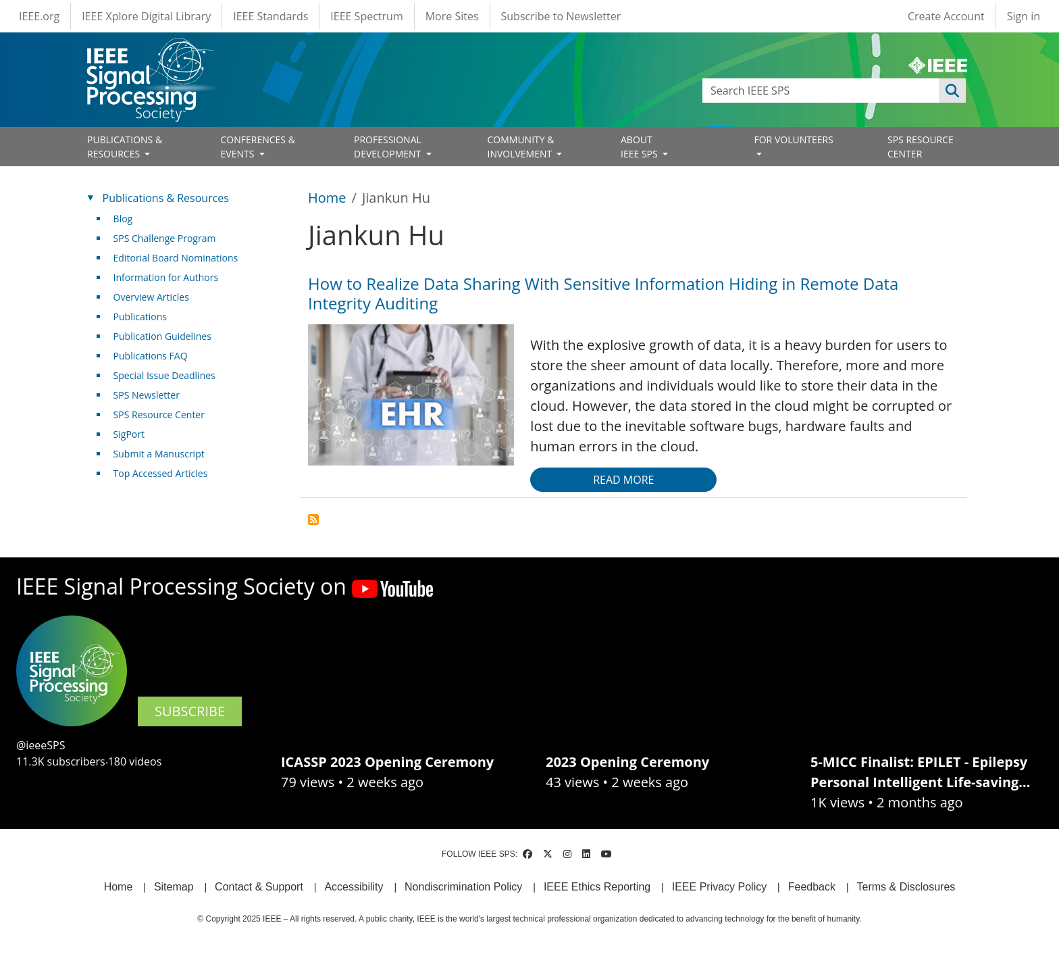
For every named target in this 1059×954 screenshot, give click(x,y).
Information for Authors (166, 277)
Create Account (946, 16)
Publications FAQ (150, 355)
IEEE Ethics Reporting (597, 887)
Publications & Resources (166, 198)
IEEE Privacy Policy (719, 887)
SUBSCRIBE (190, 711)
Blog (123, 218)
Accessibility (353, 887)
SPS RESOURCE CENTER (920, 146)
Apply (952, 90)
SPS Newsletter (146, 394)
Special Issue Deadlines (164, 375)
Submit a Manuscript (159, 453)
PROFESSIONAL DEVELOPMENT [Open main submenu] (388, 146)
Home (327, 198)
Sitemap (174, 887)
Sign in (1023, 16)
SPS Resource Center (159, 414)
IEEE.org (39, 16)
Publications (140, 316)
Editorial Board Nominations (175, 257)
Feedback (811, 887)
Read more (623, 479)
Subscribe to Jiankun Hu (313, 519)
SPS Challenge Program (164, 238)
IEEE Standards (270, 16)
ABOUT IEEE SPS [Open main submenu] (640, 146)
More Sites (452, 16)
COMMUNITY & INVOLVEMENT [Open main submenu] (521, 146)
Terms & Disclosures (906, 887)
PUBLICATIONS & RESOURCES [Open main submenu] (124, 146)
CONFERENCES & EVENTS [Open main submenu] (258, 146)
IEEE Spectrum (366, 16)
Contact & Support (259, 887)
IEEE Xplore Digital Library (146, 16)
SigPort (129, 434)
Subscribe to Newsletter (561, 16)
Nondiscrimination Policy (463, 887)
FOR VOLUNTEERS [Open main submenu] (793, 139)
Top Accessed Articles (160, 473)
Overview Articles (151, 297)
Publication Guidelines (162, 336)
